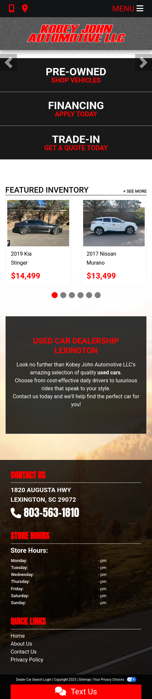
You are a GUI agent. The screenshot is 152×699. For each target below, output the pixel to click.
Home (18, 636)
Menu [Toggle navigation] (127, 8)
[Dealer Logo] (76, 34)
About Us (21, 644)
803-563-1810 (51, 512)
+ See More (135, 191)
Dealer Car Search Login (33, 679)
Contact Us (24, 652)
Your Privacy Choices (114, 679)
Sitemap (84, 679)
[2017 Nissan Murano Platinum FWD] (114, 223)
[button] (8, 62)
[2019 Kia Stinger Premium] (38, 223)
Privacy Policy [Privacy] (27, 660)
